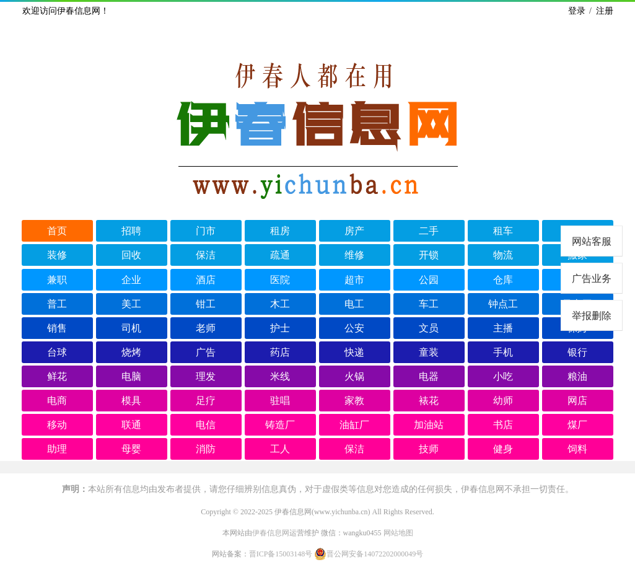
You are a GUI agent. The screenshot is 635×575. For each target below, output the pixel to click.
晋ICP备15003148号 (281, 554)
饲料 (577, 449)
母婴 (131, 449)
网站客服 (591, 241)
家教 (354, 400)
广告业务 (591, 278)
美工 (131, 304)
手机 (503, 352)
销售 (57, 328)
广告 (206, 352)
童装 (429, 352)
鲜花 (57, 376)
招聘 (131, 231)
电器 (429, 376)
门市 (206, 231)
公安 (354, 328)
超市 (354, 279)
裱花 (429, 400)
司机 (131, 328)
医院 (280, 279)
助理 (57, 449)
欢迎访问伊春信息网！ (65, 10)
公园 (429, 279)
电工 (354, 304)
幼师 (503, 400)
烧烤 (131, 352)
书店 (503, 424)
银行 (577, 352)
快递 (354, 352)
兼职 (57, 279)
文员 (429, 328)
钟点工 (503, 304)
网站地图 (398, 533)
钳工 (206, 304)
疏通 (280, 255)
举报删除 (591, 315)
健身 (503, 449)
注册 (604, 10)
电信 (206, 424)
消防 (206, 449)
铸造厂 (280, 424)
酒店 (206, 279)
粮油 (577, 376)
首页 (57, 231)
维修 (354, 255)
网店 (577, 400)
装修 (57, 255)
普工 (57, 304)
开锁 (429, 255)
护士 (280, 328)
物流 (503, 255)
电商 (57, 400)
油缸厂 (354, 424)
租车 (503, 231)
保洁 (206, 255)
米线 (280, 376)
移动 (57, 424)
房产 (354, 231)
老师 (206, 328)
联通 (131, 424)
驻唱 (280, 400)
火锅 (354, 376)
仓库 (503, 279)
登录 (576, 10)
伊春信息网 (270, 533)
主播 (503, 328)
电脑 (131, 376)
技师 (429, 449)
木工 (280, 304)
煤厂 (577, 424)
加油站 (429, 424)
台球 (57, 352)
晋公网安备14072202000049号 (368, 554)
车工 (429, 304)
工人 (280, 449)
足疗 (206, 400)
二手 (429, 231)
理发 (206, 376)
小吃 (503, 376)
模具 (131, 400)
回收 (131, 255)
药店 (280, 352)
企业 (131, 279)
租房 (280, 231)
